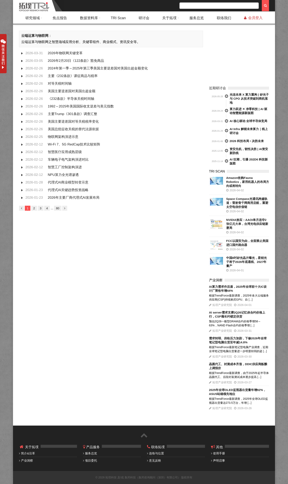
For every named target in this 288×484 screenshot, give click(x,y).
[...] (250, 299)
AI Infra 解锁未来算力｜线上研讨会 (249, 131)
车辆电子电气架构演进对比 (68, 159)
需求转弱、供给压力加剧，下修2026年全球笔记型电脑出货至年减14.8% (238, 340)
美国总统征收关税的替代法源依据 (73, 129)
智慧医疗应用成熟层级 (65, 152)
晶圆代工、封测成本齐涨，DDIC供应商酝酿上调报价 (238, 366)
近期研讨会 (217, 88)
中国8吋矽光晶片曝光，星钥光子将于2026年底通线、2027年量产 (246, 262)
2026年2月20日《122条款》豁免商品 (76, 61)
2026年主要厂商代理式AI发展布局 (73, 197)
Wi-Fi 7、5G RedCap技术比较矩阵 (74, 144)
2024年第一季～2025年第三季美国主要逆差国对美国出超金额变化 (98, 68)
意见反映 (155, 460)
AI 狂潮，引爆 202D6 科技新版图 (249, 161)
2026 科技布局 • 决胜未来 (247, 141)
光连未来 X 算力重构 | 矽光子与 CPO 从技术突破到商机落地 (249, 98)
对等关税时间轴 (60, 83)
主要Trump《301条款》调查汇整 (72, 114)
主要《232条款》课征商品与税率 (73, 76)
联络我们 (224, 18)
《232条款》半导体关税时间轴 (71, 99)
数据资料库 (89, 18)
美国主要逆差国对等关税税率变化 (73, 121)
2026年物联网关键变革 (65, 53)
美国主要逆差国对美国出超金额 (71, 91)
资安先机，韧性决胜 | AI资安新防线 (249, 151)
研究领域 (32, 18)
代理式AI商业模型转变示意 (68, 182)
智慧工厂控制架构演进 (65, 167)
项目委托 (91, 460)
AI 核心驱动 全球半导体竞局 (248, 121)
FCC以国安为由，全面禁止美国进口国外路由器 (247, 243)
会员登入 (253, 18)
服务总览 (196, 18)
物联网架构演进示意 (63, 137)
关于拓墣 (169, 18)
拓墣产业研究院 (222, 305)
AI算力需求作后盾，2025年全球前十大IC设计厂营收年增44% (238, 288)
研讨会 (144, 18)
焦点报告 (60, 18)
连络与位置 (156, 453)
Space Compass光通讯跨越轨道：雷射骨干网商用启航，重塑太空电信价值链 (247, 202)
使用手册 (219, 453)
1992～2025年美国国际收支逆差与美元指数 (81, 106)
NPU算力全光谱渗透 (63, 175)
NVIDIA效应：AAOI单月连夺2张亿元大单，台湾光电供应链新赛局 (247, 223)
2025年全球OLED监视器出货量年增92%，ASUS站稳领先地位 (237, 392)
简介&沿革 (28, 453)
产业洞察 (27, 460)
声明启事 (219, 460)
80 (57, 208)
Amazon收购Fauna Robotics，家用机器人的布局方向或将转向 (247, 181)
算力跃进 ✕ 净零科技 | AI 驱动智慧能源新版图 (248, 111)
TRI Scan (118, 18)
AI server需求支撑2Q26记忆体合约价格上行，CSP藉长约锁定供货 (237, 314)
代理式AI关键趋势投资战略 (68, 190)
